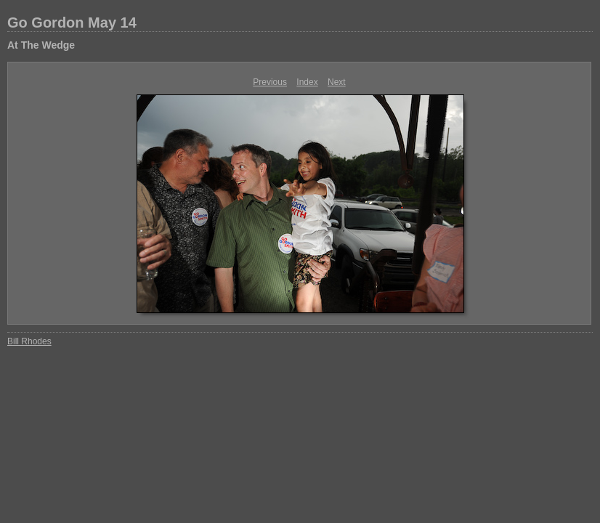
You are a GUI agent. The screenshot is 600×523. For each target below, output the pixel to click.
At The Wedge (41, 45)
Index (306, 82)
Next (337, 82)
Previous (270, 82)
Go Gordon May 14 (72, 23)
